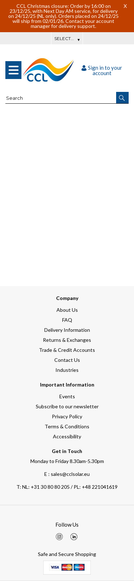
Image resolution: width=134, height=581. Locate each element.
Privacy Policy (67, 416)
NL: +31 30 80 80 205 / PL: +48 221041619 (67, 487)
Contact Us (67, 360)
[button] (122, 97)
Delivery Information (67, 330)
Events (67, 396)
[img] (59, 536)
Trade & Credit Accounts (67, 350)
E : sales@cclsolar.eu (67, 474)
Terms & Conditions (67, 426)
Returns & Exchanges (67, 340)
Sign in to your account (101, 70)
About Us (67, 310)
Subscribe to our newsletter (67, 406)
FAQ (67, 320)
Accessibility (67, 436)
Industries (67, 370)
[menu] (13, 70)
